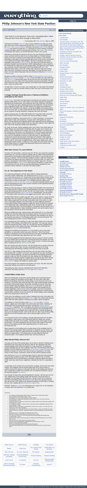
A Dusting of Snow (65, 87)
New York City (9, 452)
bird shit (36, 460)
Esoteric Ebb (63, 71)
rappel (48, 313)
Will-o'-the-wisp (64, 63)
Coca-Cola (29, 182)
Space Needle (43, 47)
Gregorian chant (64, 139)
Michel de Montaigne (66, 135)
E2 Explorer (36, 452)
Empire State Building (46, 50)
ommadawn (68, 163)
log (61, 166)
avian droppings (19, 308)
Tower (31, 298)
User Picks (62, 35)
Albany (15, 228)
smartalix (19, 385)
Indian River (63, 97)
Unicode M (63, 83)
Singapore (63, 127)
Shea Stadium (14, 78)
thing (61, 174)
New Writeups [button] (73, 157)
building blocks (27, 383)
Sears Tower (10, 47)
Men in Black (38, 269)
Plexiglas (44, 212)
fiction (62, 188)
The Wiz (27, 269)
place (5, 30)
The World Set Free (65, 79)
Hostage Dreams (65, 67)
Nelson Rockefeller (27, 192)
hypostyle (67, 166)
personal (62, 170)
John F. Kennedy (34, 302)
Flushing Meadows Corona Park (42, 76)
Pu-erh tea (63, 119)
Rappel (9, 448)
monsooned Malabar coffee (68, 93)
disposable (18, 355)
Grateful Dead (25, 243)
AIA (29, 230)
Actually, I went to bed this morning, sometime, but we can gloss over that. (71, 56)
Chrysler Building (25, 62)
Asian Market (64, 69)
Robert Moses (9, 100)
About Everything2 (65, 33)
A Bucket (63, 172)
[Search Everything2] (61, 16)
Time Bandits (64, 39)
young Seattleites (20, 47)
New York (22, 44)
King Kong (22, 448)
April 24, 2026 (64, 165)
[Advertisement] (43, 6)
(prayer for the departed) (67, 131)
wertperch (69, 192)
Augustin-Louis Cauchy (67, 91)
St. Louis (7, 48)
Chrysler (22, 182)
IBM (28, 180)
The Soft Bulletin (65, 133)
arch (26, 48)
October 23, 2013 (65, 137)
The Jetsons (22, 372)
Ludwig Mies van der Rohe (49, 448)
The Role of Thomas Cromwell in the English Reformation (71, 52)
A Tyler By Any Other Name (68, 145)
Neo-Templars (64, 65)
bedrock (32, 286)
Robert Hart (63, 99)
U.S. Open (27, 78)
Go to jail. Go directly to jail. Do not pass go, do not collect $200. (72, 124)
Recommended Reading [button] (73, 30)
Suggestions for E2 (65, 143)
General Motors (9, 182)
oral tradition (63, 129)
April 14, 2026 (64, 85)
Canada (62, 147)
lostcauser (71, 170)
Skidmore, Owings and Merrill (9, 455)
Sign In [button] (73, 21)
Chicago (37, 45)
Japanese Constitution (66, 117)
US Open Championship (36, 464)
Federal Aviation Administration (49, 460)
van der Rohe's (34, 349)
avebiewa (68, 174)
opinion (62, 195)
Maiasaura (63, 105)
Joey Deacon (64, 103)
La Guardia (45, 302)
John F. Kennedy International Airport (9, 464)
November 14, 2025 (66, 81)
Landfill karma (64, 37)
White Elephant (9, 261)
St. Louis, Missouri (22, 452)
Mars (43, 67)
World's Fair (11, 79)
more (72, 199)
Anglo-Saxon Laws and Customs (69, 141)
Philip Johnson (40, 41)
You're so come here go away (68, 61)
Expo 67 (49, 464)
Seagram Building (45, 349)
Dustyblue (69, 177)
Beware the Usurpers (66, 77)
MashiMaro (63, 121)
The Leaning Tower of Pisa (36, 448)
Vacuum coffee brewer (66, 89)
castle (37, 383)
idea (61, 163)
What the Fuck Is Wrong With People (71, 95)
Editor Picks (63, 115)
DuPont (17, 182)
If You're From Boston (66, 59)
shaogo (12, 30)
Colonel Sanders (65, 101)
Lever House (22, 162)
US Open (22, 464)
